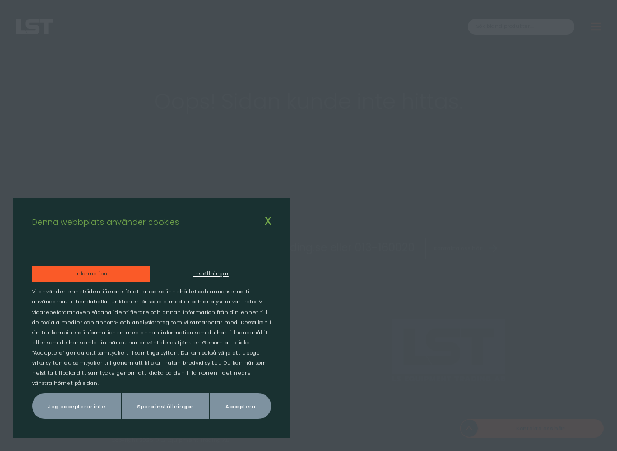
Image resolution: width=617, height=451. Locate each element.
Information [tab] (91, 273)
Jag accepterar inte (76, 406)
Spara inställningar (165, 406)
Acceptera (240, 406)
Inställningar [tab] (211, 273)
